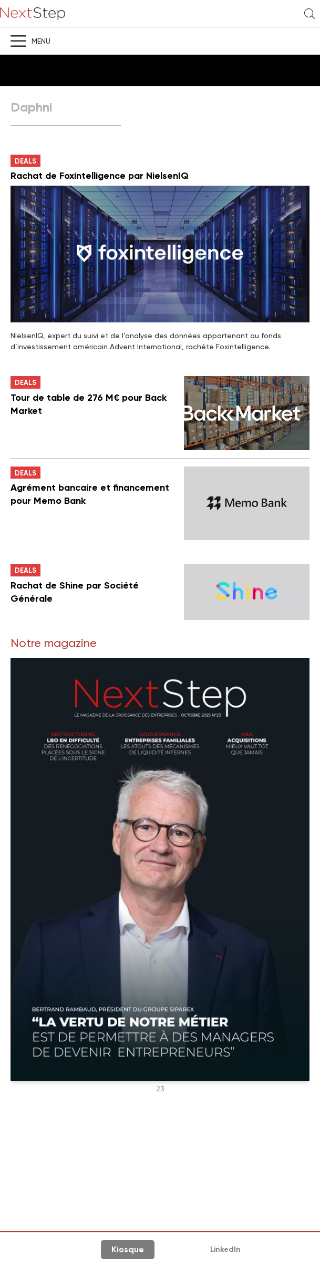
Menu (41, 41)
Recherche (309, 13)
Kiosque (127, 1249)
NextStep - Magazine (32, 14)
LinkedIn (225, 1249)
